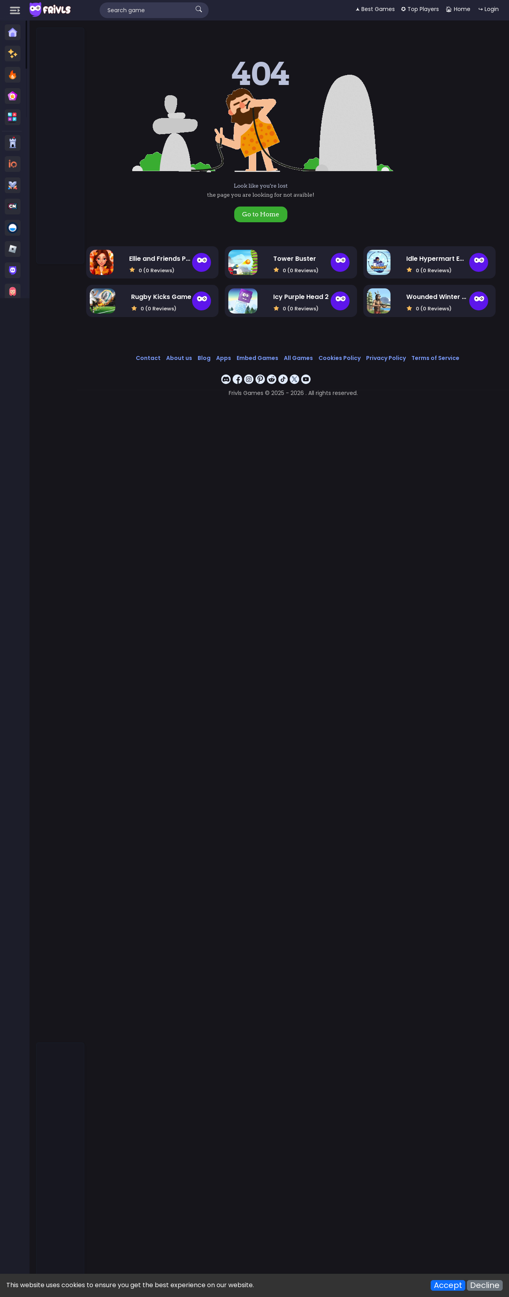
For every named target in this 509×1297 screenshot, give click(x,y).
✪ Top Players (420, 9)
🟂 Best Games (375, 9)
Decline (485, 1285)
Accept (448, 1285)
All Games (303, 357)
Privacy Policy (391, 357)
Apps (228, 357)
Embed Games (262, 357)
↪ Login (488, 9)
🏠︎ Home (457, 9)
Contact (153, 357)
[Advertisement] (61, 146)
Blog (208, 357)
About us (184, 357)
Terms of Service (440, 357)
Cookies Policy (344, 357)
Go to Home (266, 214)
